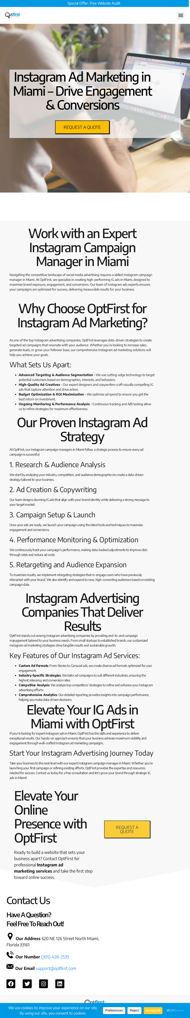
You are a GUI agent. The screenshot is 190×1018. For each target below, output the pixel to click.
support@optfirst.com (56, 968)
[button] (180, 15)
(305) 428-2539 (55, 956)
